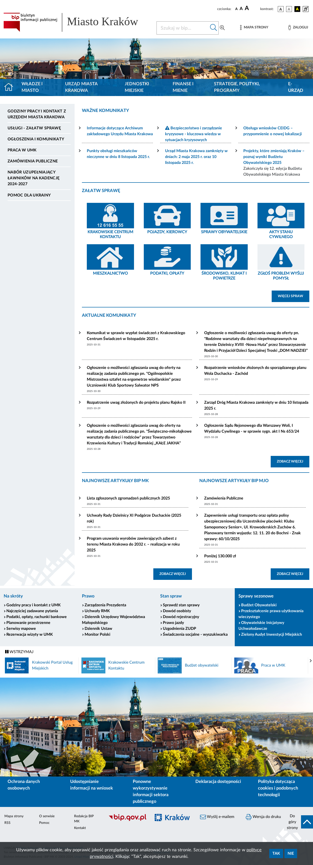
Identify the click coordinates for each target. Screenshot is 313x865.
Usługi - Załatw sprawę (34, 128)
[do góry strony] (298, 822)
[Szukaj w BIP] (182, 28)
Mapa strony (13, 816)
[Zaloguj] (298, 27)
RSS (7, 823)
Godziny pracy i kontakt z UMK (33, 605)
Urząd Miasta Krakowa (81, 87)
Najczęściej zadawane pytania (32, 611)
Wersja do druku (263, 817)
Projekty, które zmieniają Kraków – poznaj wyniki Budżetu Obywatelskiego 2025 (273, 157)
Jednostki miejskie (137, 87)
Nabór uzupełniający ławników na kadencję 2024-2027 (33, 178)
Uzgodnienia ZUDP (179, 629)
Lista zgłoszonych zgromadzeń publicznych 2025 (128, 498)
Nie (291, 853)
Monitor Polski (97, 634)
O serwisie (47, 816)
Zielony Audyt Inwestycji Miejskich (271, 634)
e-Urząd (295, 87)
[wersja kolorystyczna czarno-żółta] (297, 9)
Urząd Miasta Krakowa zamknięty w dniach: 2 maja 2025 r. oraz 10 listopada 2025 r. (196, 157)
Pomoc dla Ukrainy (29, 195)
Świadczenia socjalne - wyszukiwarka (195, 634)
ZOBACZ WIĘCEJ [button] (290, 461)
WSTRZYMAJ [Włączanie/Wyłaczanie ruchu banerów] (19, 652)
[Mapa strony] (254, 27)
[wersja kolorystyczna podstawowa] (280, 9)
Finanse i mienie (183, 87)
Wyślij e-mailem (217, 817)
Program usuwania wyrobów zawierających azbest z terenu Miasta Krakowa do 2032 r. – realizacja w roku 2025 (133, 544)
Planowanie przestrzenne (28, 623)
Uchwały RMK (97, 611)
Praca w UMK (22, 150)
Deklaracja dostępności (218, 782)
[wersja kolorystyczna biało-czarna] (289, 9)
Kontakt (80, 828)
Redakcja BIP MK (84, 819)
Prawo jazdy (173, 623)
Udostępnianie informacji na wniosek (91, 785)
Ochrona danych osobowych (24, 785)
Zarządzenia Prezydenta (105, 605)
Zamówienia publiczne (33, 161)
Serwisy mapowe (21, 629)
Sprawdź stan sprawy (181, 605)
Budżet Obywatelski (259, 605)
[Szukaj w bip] (214, 28)
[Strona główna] (11, 87)
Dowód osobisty (177, 611)
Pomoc (44, 823)
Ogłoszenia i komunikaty (36, 139)
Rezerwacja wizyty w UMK (29, 634)
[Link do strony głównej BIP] (77, 22)
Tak (276, 853)
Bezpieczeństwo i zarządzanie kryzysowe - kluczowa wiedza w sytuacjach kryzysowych (193, 134)
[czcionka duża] (251, 8)
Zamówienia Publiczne (223, 498)
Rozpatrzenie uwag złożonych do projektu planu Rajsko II (136, 402)
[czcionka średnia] (241, 9)
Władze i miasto (32, 87)
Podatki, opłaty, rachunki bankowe (36, 617)
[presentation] (310, 661)
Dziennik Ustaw (98, 629)
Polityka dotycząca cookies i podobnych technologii (278, 788)
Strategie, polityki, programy (237, 87)
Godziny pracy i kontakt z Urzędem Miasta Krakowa (37, 114)
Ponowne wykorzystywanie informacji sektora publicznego (150, 792)
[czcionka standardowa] (236, 9)
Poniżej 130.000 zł (220, 556)
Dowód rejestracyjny (181, 617)
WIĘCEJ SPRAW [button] (290, 296)
